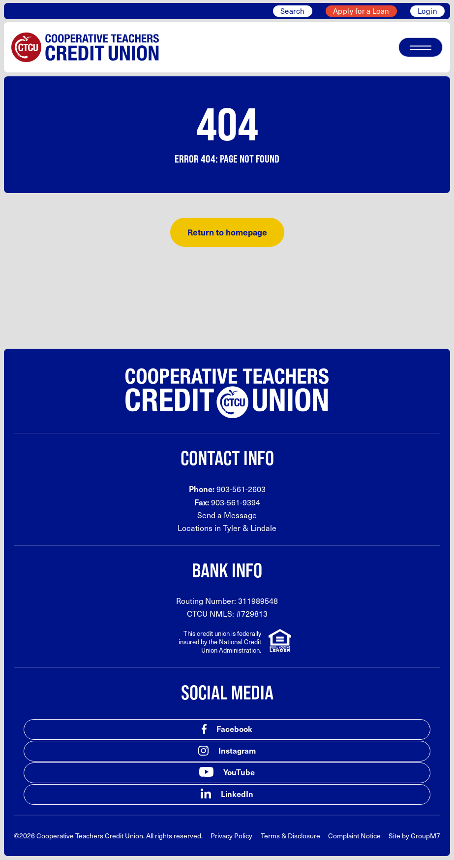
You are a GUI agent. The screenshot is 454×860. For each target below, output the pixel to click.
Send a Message (227, 515)
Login (428, 11)
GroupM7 (425, 835)
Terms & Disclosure (290, 835)
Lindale (263, 528)
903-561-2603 (241, 489)
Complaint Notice (354, 835)
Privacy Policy (231, 835)
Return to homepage (227, 232)
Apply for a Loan (361, 11)
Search (292, 11)
